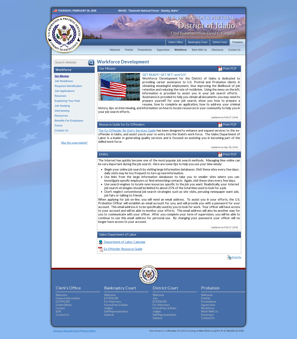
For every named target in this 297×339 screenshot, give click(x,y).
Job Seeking (62, 105)
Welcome (115, 49)
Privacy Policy (88, 330)
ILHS (58, 311)
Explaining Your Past (67, 100)
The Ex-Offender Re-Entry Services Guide (127, 130)
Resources (61, 115)
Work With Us (199, 49)
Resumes (60, 95)
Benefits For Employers (69, 120)
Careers (60, 308)
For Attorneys (112, 301)
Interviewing (62, 110)
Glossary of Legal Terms (66, 330)
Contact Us (234, 49)
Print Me (236, 257)
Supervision (163, 49)
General (109, 314)
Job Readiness (64, 81)
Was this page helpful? (74, 142)
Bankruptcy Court (197, 42)
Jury (155, 298)
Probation (237, 42)
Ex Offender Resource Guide (123, 249)
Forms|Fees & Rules (116, 304)
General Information (68, 298)
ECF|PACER (63, 301)
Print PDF (227, 68)
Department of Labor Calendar (125, 242)
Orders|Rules (64, 304)
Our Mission (62, 76)
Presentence (145, 49)
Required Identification (68, 86)
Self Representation (116, 311)
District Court (220, 42)
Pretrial (129, 49)
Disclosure (217, 49)
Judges (108, 308)
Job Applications (64, 90)
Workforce (180, 49)
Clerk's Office (175, 42)
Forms (58, 125)
